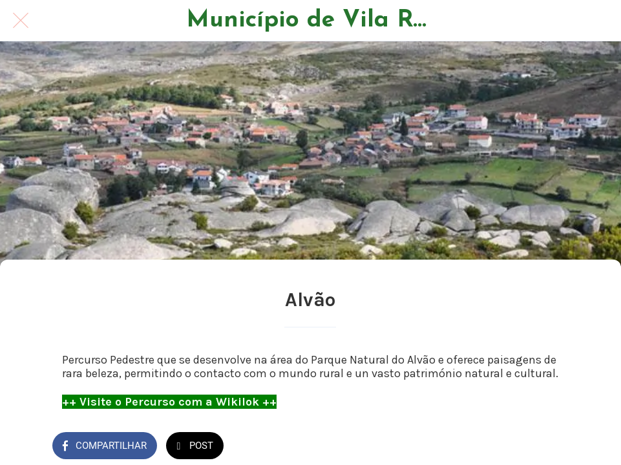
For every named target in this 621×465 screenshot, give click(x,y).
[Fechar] (20, 20)
